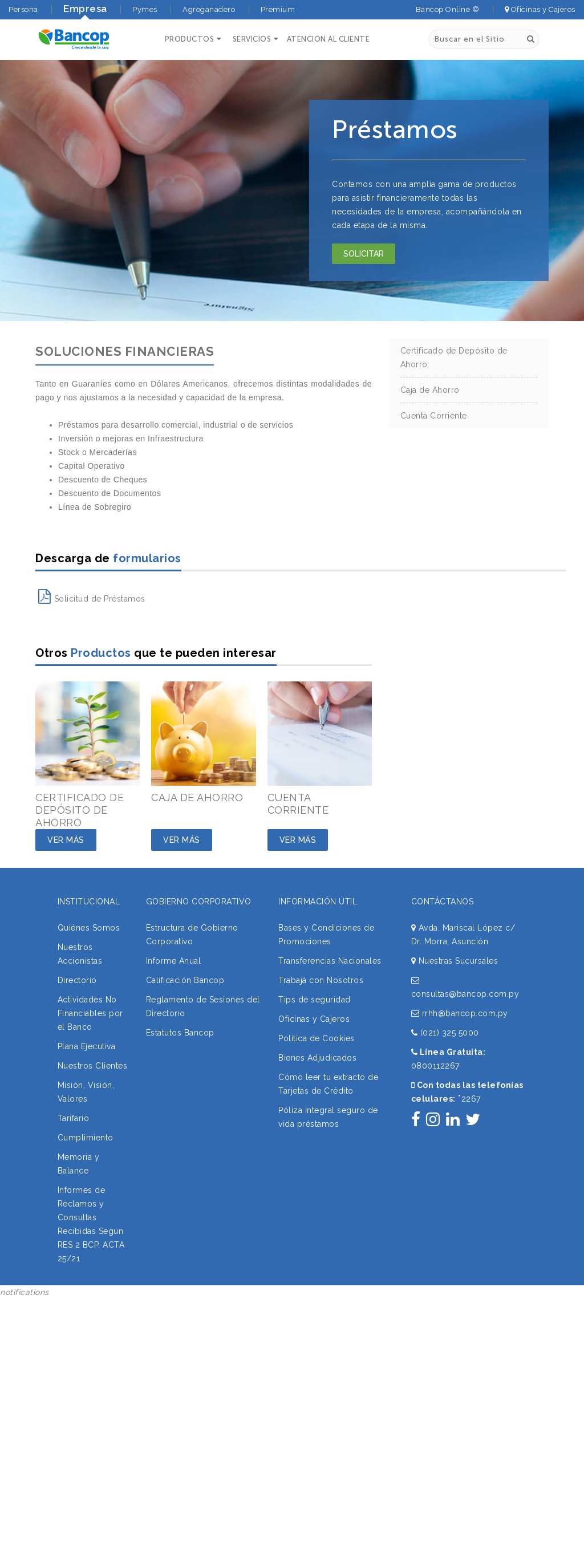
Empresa (85, 8)
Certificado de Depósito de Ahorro (454, 357)
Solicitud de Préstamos (91, 598)
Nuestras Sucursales (454, 960)
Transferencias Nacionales (330, 960)
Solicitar (363, 253)
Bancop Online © (448, 9)
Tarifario (74, 1118)
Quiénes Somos (89, 927)
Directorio (77, 980)
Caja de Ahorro (430, 390)
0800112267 (435, 1065)
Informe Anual (173, 960)
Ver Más (65, 839)
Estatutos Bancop (180, 1032)
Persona (23, 9)
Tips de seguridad (314, 999)
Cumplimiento (85, 1137)
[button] (191, 39)
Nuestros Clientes (93, 1065)
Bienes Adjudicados (317, 1057)
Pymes (144, 9)
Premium (278, 9)
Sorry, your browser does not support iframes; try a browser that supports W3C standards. (85, 1375)
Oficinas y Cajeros (540, 9)
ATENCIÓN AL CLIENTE (328, 39)
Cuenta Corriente (433, 415)
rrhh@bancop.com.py (459, 1013)
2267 (469, 1098)
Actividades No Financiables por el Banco (90, 1013)
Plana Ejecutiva (87, 1046)
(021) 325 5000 (445, 1032)
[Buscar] (531, 38)
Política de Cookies (316, 1038)
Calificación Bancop (185, 980)
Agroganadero (208, 9)
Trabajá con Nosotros (320, 980)
